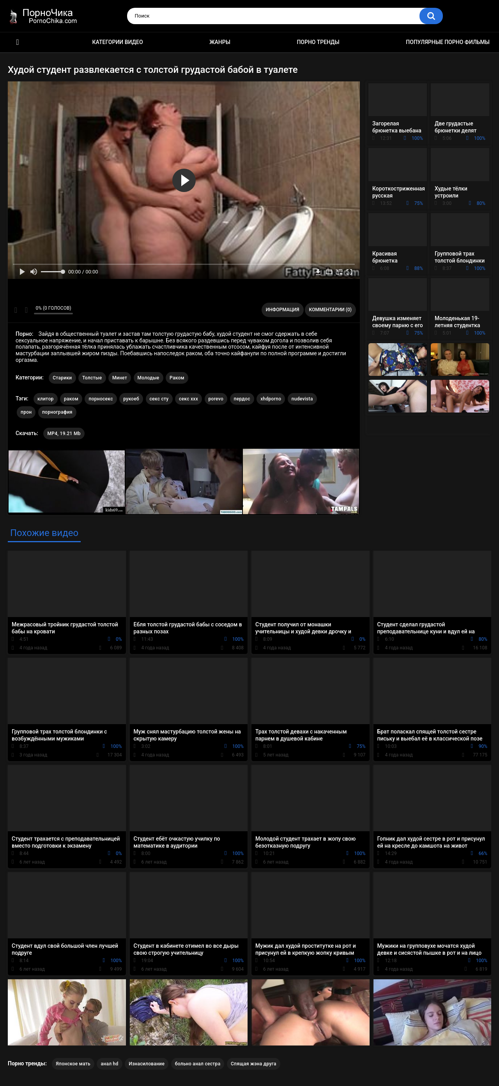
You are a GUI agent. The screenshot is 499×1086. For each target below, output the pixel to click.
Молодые (148, 378)
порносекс (100, 399)
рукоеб (131, 399)
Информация (282, 309)
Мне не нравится (26, 310)
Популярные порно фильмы (448, 42)
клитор (45, 399)
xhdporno (270, 399)
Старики (62, 378)
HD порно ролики (17, 42)
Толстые (92, 378)
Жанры (219, 42)
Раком (177, 378)
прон (26, 412)
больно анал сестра (198, 1064)
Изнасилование (147, 1064)
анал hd (109, 1064)
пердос (242, 399)
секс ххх (188, 399)
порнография (57, 412)
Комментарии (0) (330, 309)
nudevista (302, 399)
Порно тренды (318, 42)
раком (71, 399)
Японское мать (73, 1064)
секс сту (159, 399)
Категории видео (117, 42)
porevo (216, 399)
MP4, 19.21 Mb (63, 433)
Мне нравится (16, 310)
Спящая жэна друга (253, 1064)
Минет (119, 378)
